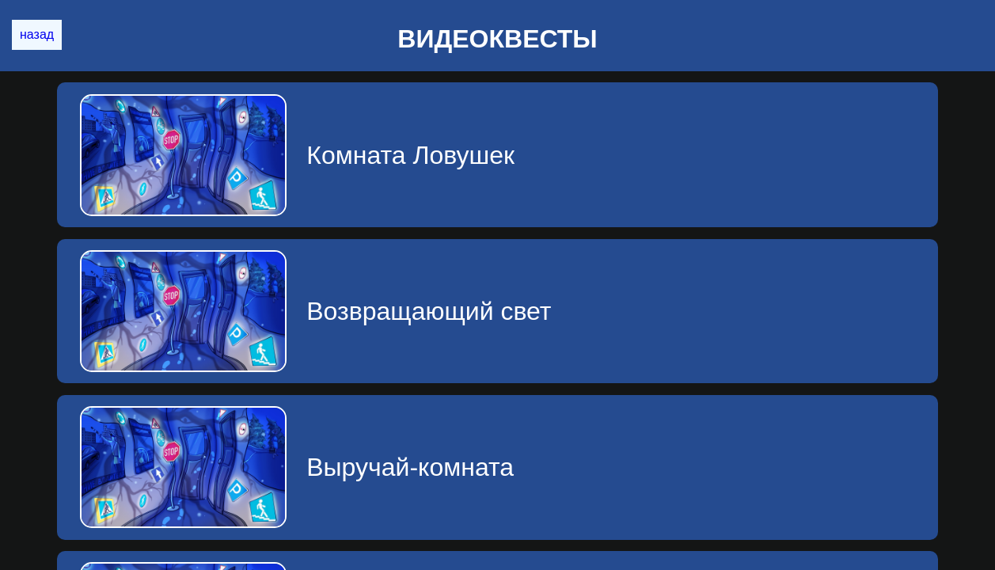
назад (37, 34)
